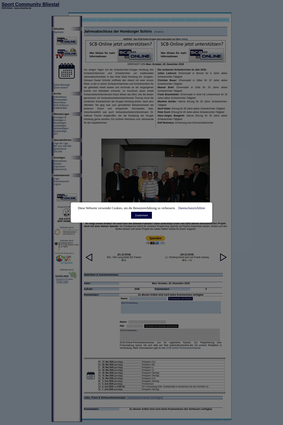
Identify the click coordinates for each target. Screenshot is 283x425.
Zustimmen (141, 215)
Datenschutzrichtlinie (191, 208)
